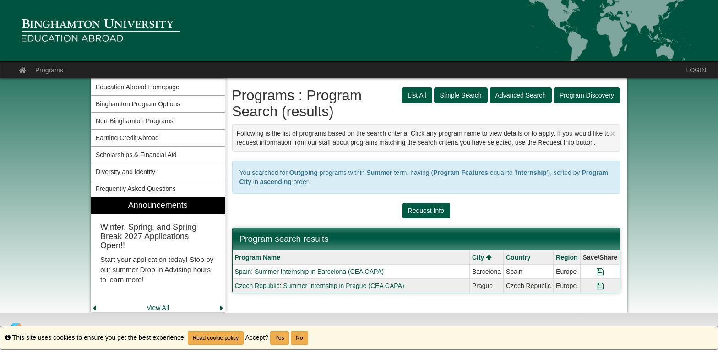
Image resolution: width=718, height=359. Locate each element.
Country (518, 257)
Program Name (258, 257)
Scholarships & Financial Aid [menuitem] (136, 154)
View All (158, 307)
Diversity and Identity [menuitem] (125, 171)
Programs (49, 70)
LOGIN (696, 70)
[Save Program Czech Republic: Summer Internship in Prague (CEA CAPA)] (600, 285)
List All (417, 95)
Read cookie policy (216, 338)
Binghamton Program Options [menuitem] (138, 104)
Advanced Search (520, 95)
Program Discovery (587, 95)
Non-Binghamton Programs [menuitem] (135, 121)
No (299, 338)
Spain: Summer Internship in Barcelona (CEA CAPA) (309, 271)
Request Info (426, 210)
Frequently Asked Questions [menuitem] (136, 188)
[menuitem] (158, 254)
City (482, 257)
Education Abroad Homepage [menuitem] (138, 87)
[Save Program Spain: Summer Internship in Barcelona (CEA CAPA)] (600, 271)
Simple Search (461, 95)
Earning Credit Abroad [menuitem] (127, 137)
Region (566, 257)
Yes (279, 338)
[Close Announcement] (612, 133)
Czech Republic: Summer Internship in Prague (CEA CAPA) (319, 285)
